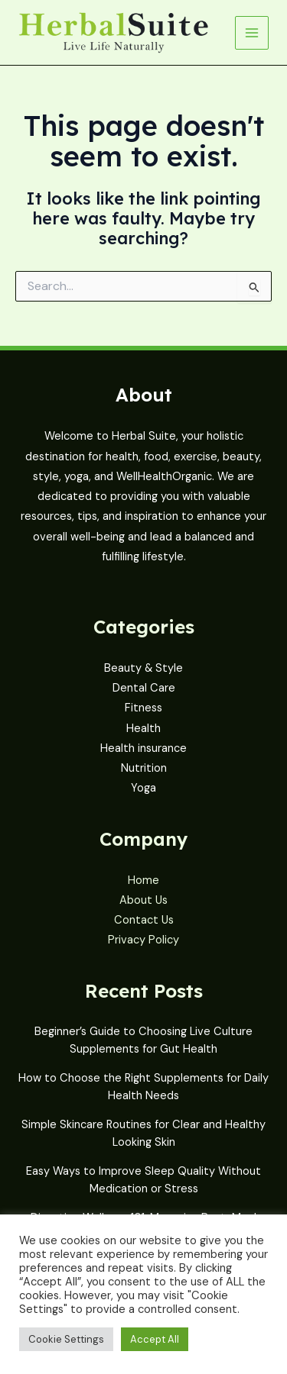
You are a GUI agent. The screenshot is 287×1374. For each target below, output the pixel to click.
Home (143, 880)
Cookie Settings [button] (66, 1339)
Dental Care (144, 688)
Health (143, 728)
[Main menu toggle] (252, 33)
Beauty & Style (143, 668)
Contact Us (144, 920)
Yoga (143, 788)
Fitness (143, 708)
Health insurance (143, 748)
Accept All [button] (154, 1339)
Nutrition (144, 768)
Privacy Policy (143, 940)
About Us (143, 900)
